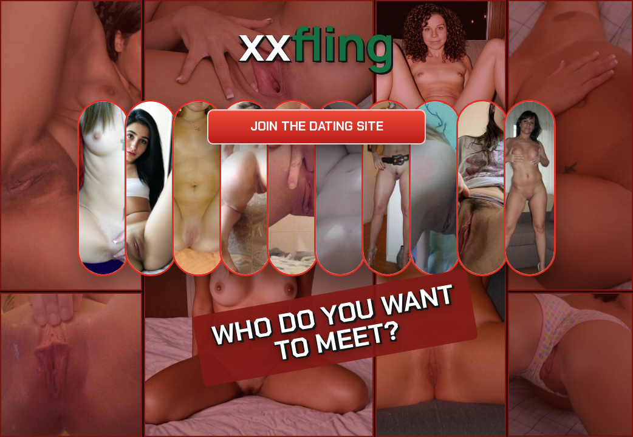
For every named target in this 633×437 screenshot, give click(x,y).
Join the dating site (316, 126)
